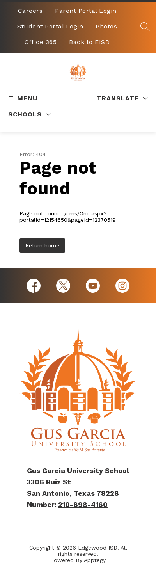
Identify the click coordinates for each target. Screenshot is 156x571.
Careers (30, 10)
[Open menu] (22, 98)
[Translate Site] (122, 98)
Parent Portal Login (86, 10)
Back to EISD (89, 42)
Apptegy (95, 560)
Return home (42, 245)
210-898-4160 (83, 504)
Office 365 (41, 42)
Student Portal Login (50, 26)
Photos (106, 26)
